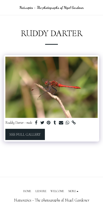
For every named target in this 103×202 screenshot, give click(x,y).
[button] (5, 7)
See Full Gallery (25, 134)
